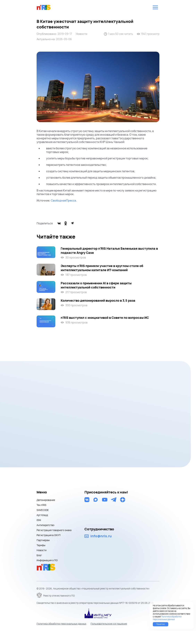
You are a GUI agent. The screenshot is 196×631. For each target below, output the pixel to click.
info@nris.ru (101, 536)
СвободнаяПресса (63, 200)
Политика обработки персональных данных (61, 623)
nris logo (44, 7)
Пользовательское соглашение (109, 623)
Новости (81, 34)
